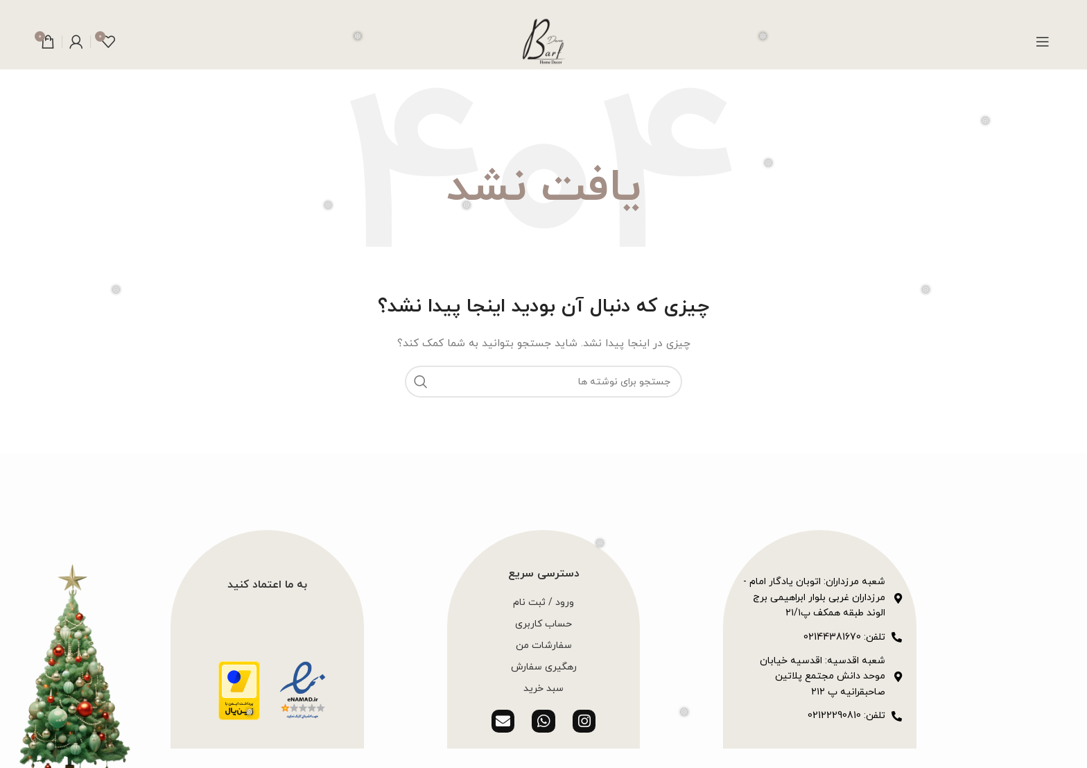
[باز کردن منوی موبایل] (1042, 42)
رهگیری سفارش (544, 667)
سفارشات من (544, 645)
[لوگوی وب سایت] (543, 40)
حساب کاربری (543, 624)
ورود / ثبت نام (543, 602)
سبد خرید (543, 688)
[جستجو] (543, 382)
